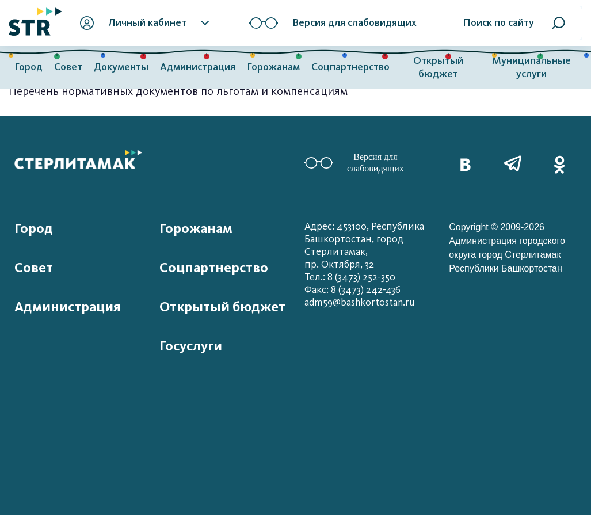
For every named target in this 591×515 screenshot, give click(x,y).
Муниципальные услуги (531, 67)
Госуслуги (190, 346)
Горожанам (273, 67)
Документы (121, 67)
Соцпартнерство (350, 67)
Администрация (197, 67)
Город (28, 67)
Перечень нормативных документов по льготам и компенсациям (178, 91)
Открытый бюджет (438, 67)
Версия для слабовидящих (354, 162)
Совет (68, 67)
